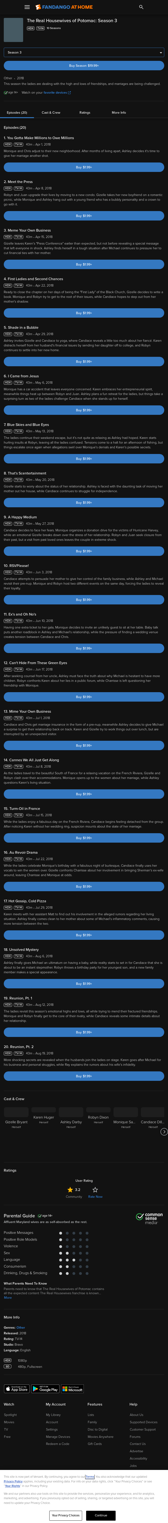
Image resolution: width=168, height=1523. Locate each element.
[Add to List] (161, 28)
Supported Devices (143, 1422)
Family (92, 1422)
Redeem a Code (57, 1444)
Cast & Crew (51, 113)
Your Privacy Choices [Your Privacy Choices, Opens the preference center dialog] (66, 1515)
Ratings (85, 113)
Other (21, 1328)
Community (74, 1197)
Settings (52, 1429)
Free (7, 1437)
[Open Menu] (27, 7)
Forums (135, 1437)
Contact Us (138, 1444)
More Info (119, 113)
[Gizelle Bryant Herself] (16, 1132)
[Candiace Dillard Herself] (153, 1132)
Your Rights (12, 1486)
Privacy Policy (13, 1481)
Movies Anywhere (100, 1437)
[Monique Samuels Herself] (125, 1132)
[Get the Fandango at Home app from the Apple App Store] (17, 1388)
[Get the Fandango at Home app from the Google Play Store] (45, 1388)
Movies (9, 1422)
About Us (136, 1415)
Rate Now (95, 1197)
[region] (84, 1496)
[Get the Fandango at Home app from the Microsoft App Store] (72, 1388)
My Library (53, 1415)
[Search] (141, 7)
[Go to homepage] (64, 7)
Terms (90, 1477)
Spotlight (10, 1415)
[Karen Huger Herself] (43, 1132)
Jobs (133, 1466)
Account (52, 1422)
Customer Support (143, 1429)
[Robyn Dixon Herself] (98, 1132)
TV (6, 1429)
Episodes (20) (17, 113)
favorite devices (57, 93)
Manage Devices (58, 1437)
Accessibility (138, 1458)
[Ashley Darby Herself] (71, 1132)
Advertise (136, 1451)
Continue (101, 1515)
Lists (91, 1415)
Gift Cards (95, 1444)
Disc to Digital (98, 1429)
